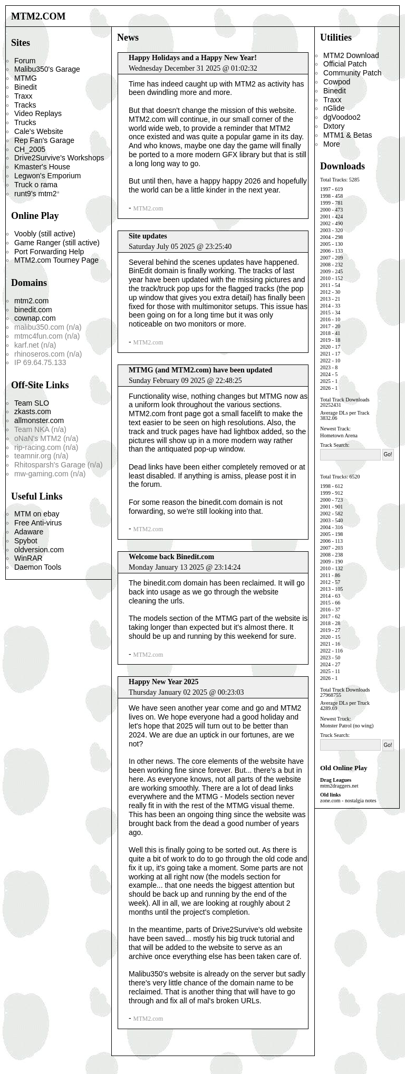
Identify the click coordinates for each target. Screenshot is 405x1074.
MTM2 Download (351, 55)
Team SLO (31, 403)
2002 (325, 223)
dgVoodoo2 (342, 117)
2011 (325, 285)
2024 (325, 374)
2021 (325, 354)
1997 (325, 189)
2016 (325, 319)
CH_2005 (29, 149)
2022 (325, 360)
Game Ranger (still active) (57, 242)
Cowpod (336, 82)
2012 (325, 292)
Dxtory (333, 126)
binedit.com (33, 309)
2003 (325, 230)
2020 (325, 347)
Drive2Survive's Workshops (59, 158)
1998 (325, 196)
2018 (325, 333)
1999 (325, 203)
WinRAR (28, 558)
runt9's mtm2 (35, 193)
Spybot (25, 540)
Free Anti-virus (38, 523)
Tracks (25, 105)
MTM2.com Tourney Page (56, 260)
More (331, 144)
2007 (325, 258)
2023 (325, 367)
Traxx (23, 96)
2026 (325, 388)
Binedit (25, 87)
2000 (325, 210)
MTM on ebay (37, 514)
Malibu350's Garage (47, 69)
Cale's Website (38, 131)
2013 (325, 299)
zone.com (330, 800)
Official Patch (345, 64)
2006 (325, 251)
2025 (325, 381)
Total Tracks (333, 180)
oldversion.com (39, 549)
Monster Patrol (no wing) (346, 725)
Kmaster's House (42, 166)
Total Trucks (333, 477)
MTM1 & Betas (347, 135)
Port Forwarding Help (49, 251)
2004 (325, 237)
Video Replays (38, 113)
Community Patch (352, 73)
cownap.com (35, 318)
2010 (325, 278)
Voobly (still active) (44, 233)
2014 (325, 306)
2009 (325, 271)
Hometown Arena (339, 435)
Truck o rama (35, 184)
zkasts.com (32, 411)
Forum (24, 60)
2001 (325, 216)
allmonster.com (39, 420)
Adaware (28, 532)
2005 (325, 244)
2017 (325, 326)
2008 (325, 264)
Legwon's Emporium (47, 175)
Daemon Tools (37, 567)
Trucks (25, 122)
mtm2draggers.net (339, 786)
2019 (325, 340)
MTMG (25, 78)
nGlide (333, 108)
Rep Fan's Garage (44, 140)
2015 (325, 312)
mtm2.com (31, 300)
